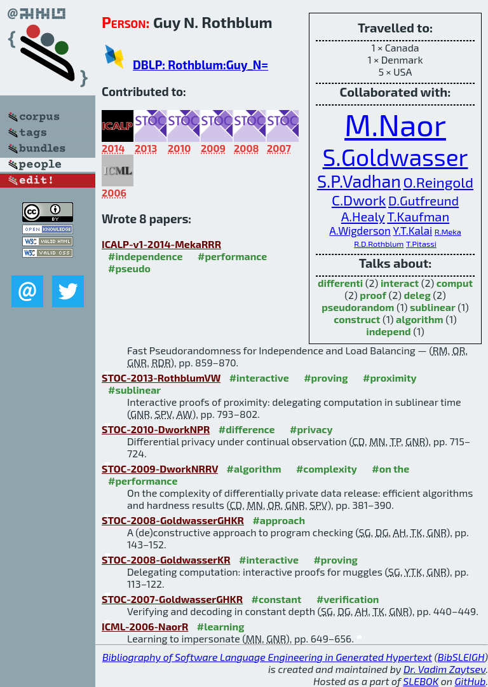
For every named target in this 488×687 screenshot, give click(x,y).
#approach (278, 520)
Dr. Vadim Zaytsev (444, 669)
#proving (326, 377)
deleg (417, 295)
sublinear (433, 307)
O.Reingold (438, 182)
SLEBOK (420, 681)
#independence (145, 256)
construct (357, 319)
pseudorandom (358, 307)
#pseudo (129, 268)
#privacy (311, 429)
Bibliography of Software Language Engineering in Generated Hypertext (267, 657)
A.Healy (363, 216)
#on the (390, 468)
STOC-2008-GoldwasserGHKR (173, 520)
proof (373, 295)
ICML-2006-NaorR (145, 626)
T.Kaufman (418, 216)
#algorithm (254, 468)
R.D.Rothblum (378, 244)
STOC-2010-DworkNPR (156, 429)
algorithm (420, 319)
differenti (340, 283)
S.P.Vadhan (359, 180)
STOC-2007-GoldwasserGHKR (172, 599)
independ (388, 331)
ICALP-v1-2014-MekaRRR (161, 244)
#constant (277, 599)
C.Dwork (359, 200)
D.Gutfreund (423, 200)
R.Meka (448, 231)
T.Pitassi (421, 244)
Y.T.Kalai (412, 230)
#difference (247, 429)
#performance (232, 256)
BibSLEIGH (461, 657)
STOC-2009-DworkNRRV (160, 468)
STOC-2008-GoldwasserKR (166, 559)
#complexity (326, 468)
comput (455, 283)
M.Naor (395, 124)
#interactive (259, 377)
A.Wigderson (360, 230)
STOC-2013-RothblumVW (161, 377)
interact (400, 283)
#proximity (390, 377)
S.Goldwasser (395, 156)
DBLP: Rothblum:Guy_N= (200, 64)
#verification (347, 599)
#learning (221, 626)
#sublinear (134, 390)
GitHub (470, 681)
